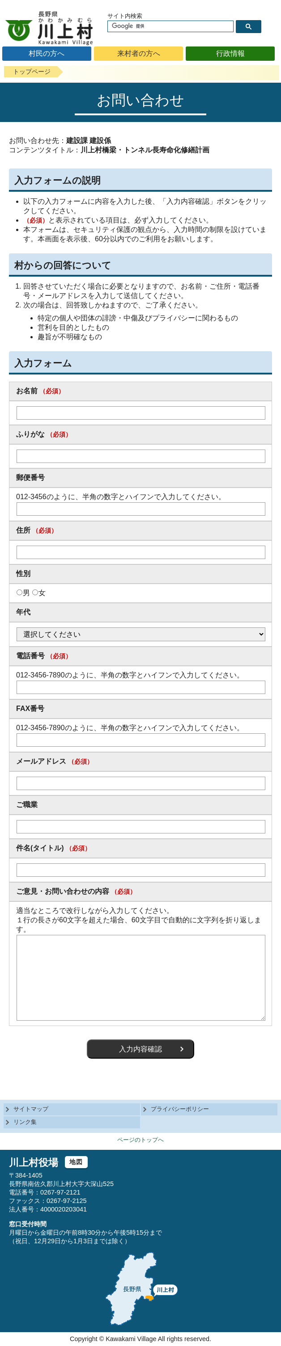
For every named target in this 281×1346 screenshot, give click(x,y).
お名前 (27, 391)
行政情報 (230, 53)
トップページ (32, 71)
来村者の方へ (138, 53)
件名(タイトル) (40, 848)
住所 (23, 530)
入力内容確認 (140, 1049)
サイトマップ (30, 1109)
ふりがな (30, 434)
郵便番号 (30, 477)
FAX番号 (30, 708)
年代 (23, 612)
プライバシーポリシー (180, 1109)
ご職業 (27, 804)
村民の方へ (46, 53)
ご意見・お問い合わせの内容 (62, 891)
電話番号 (30, 656)
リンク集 (25, 1122)
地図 (76, 1161)
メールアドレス (41, 761)
